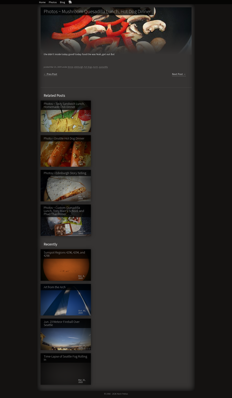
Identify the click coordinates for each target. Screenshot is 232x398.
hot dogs (88, 67)
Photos (53, 2)
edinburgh (78, 67)
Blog (62, 2)
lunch (95, 67)
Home (42, 2)
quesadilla (103, 67)
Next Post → (179, 74)
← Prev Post (50, 74)
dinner (70, 67)
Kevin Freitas (122, 393)
